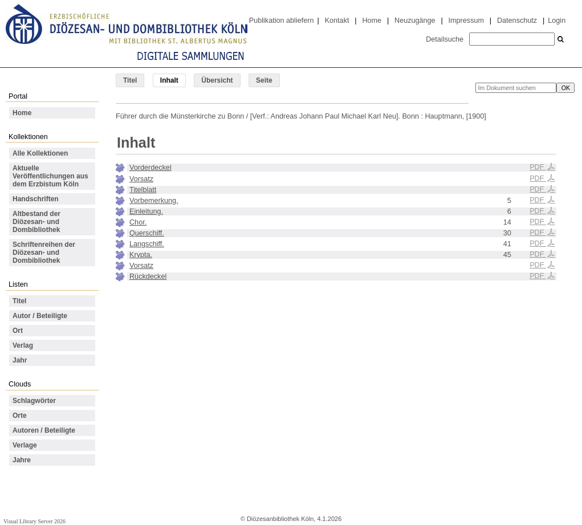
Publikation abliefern (281, 21)
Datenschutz (517, 21)
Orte (20, 416)
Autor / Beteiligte (40, 316)
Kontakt (337, 21)
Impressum (466, 21)
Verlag (23, 345)
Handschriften (36, 199)
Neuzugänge (415, 21)
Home (371, 21)
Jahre (22, 460)
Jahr (20, 360)
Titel (130, 80)
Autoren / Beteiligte (44, 430)
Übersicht (217, 80)
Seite (264, 80)
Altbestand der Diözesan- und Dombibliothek (36, 222)
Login (556, 21)
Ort (18, 331)
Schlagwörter (34, 401)
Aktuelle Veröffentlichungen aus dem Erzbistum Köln (50, 176)
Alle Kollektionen (40, 153)
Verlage (25, 445)
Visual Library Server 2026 (34, 521)
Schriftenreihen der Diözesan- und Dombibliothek (44, 252)
